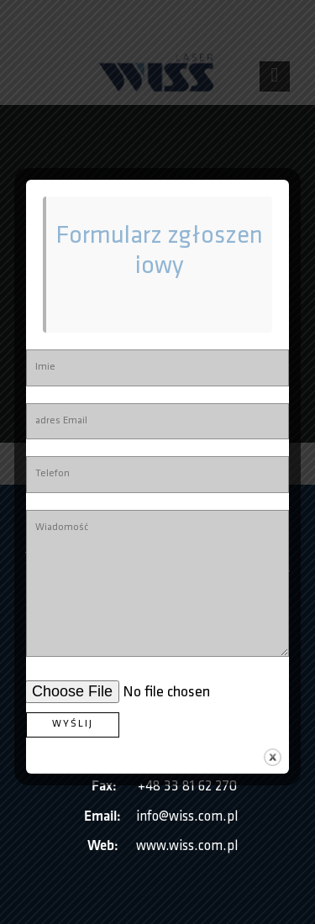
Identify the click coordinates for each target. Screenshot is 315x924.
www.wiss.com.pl (187, 846)
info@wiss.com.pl (187, 817)
